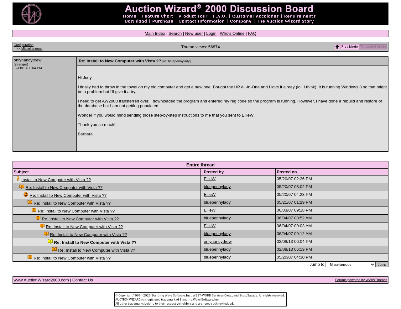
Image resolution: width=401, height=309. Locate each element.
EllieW (210, 178)
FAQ (252, 33)
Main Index (155, 33)
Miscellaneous (32, 48)
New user (194, 33)
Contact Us (82, 280)
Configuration (24, 45)
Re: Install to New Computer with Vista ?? (64, 187)
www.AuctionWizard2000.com (41, 280)
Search (175, 33)
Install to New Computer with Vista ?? (56, 179)
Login (211, 33)
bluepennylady (217, 186)
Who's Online (232, 33)
